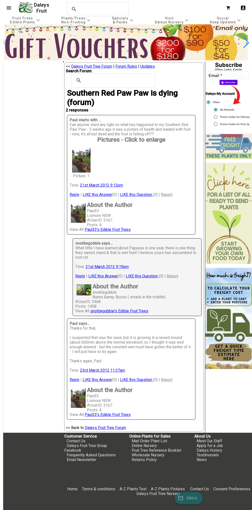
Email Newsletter (81, 459)
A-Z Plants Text (133, 489)
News (202, 459)
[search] (97, 9)
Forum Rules (126, 66)
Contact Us (76, 441)
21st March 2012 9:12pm (101, 185)
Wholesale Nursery (148, 455)
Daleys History (209, 450)
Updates (147, 66)
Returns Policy (144, 459)
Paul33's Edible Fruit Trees (108, 229)
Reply (74, 194)
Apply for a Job (210, 445)
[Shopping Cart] (229, 7)
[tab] (25, 20)
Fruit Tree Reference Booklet (156, 450)
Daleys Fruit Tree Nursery (158, 493)
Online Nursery (144, 445)
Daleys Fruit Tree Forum (91, 66)
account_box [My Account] (243, 8)
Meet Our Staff (209, 441)
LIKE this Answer (97, 194)
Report (167, 194)
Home (72, 489)
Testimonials (208, 455)
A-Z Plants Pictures (168, 489)
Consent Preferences (231, 489)
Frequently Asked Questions (91, 455)
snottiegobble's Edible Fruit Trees (119, 311)
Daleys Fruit (42, 8)
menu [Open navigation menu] (9, 8)
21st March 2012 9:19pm (107, 266)
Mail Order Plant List (149, 441)
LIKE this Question (136, 194)
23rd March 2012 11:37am (102, 370)
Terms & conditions (99, 489)
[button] (126, 58)
